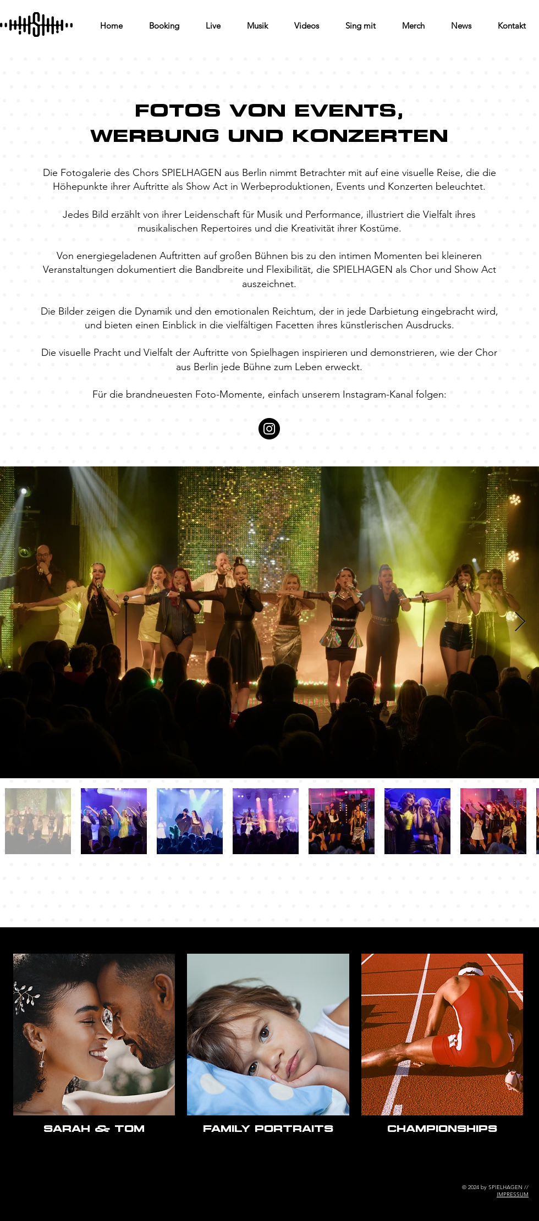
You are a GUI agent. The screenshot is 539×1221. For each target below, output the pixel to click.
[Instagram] (269, 428)
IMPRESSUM (513, 1194)
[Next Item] (520, 622)
